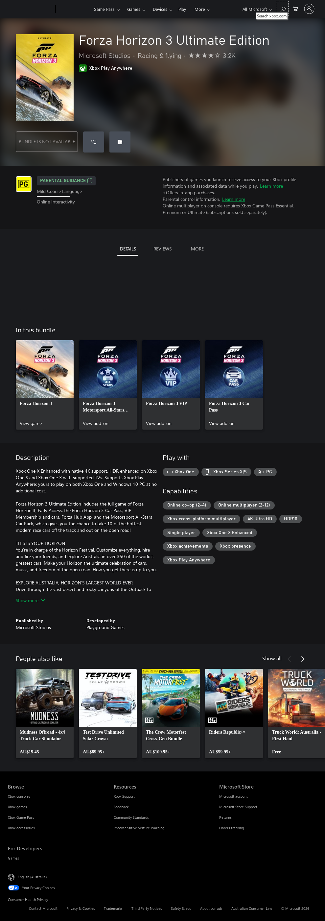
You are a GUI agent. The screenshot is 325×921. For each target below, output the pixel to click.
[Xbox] (74, 9)
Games (133, 9)
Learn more (271, 186)
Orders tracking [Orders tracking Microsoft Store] (231, 828)
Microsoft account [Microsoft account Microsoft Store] (233, 796)
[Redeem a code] (119, 142)
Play (182, 9)
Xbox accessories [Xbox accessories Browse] (21, 828)
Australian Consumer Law (251, 908)
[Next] (302, 659)
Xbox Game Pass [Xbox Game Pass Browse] (21, 817)
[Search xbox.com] (283, 8)
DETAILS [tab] (128, 249)
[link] (45, 385)
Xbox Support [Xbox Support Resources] (124, 796)
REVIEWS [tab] (162, 249)
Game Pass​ (104, 9)
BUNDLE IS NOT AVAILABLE (47, 141)
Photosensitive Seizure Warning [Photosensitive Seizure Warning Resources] (139, 828)
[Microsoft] (30, 9)
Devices (160, 9)
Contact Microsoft (43, 908)
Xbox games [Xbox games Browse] (17, 807)
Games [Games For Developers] (13, 858)
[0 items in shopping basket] (295, 8)
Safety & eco (181, 908)
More (200, 9)
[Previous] (289, 659)
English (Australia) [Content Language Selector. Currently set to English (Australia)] (32, 877)
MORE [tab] (197, 249)
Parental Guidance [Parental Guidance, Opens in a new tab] (66, 180)
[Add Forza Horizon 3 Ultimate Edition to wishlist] (93, 142)
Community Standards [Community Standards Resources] (131, 817)
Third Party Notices (146, 908)
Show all (272, 658)
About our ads (211, 908)
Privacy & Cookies (80, 908)
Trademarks (113, 908)
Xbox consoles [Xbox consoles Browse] (19, 796)
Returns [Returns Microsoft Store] (225, 817)
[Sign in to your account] (309, 9)
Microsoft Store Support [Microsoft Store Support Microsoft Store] (238, 807)
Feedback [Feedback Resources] (121, 807)
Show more (30, 600)
